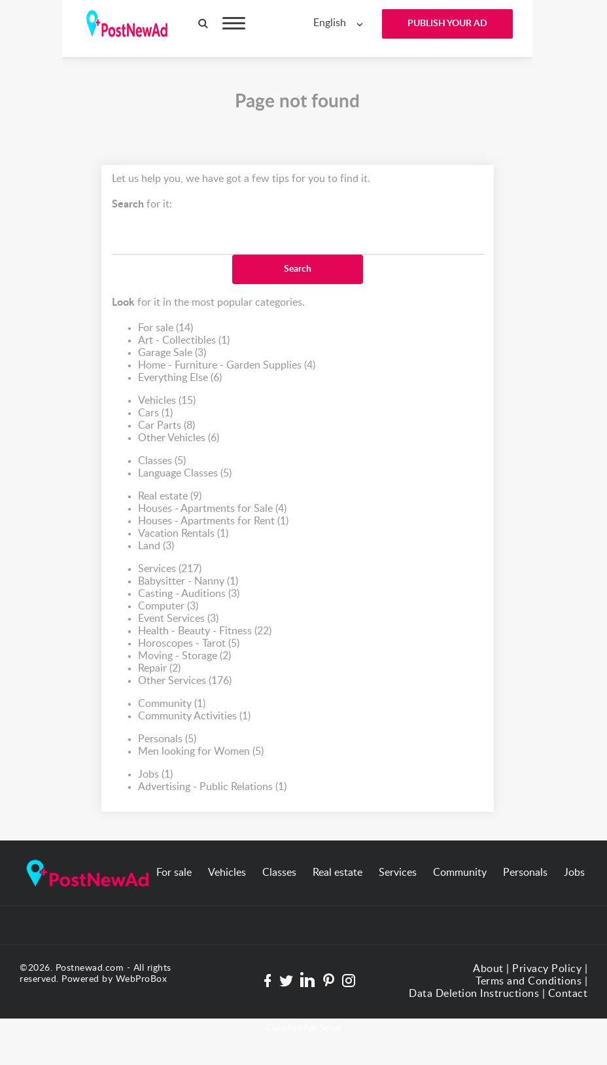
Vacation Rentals (183, 534)
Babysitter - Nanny (188, 581)
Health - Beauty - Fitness (204, 631)
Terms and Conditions (528, 981)
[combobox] (341, 23)
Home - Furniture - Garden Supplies (226, 365)
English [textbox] (329, 23)
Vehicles (167, 401)
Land (156, 546)
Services (169, 569)
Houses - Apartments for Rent (213, 521)
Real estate (169, 496)
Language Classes (185, 473)
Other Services (185, 681)
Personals (167, 739)
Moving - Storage (184, 656)
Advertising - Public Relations (212, 787)
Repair (159, 668)
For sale (165, 328)
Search (297, 269)
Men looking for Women (201, 752)
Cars (155, 413)
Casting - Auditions (188, 594)
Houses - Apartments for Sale (212, 509)
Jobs (155, 774)
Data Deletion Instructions (474, 993)
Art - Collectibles (184, 340)
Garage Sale (172, 353)
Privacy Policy (546, 969)
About (488, 969)
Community (171, 704)
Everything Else (180, 378)
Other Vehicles (178, 438)
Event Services (178, 619)
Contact (568, 993)
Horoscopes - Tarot (188, 644)
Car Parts (166, 426)
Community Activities (194, 716)
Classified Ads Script (303, 1028)
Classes (162, 461)
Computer (168, 606)
